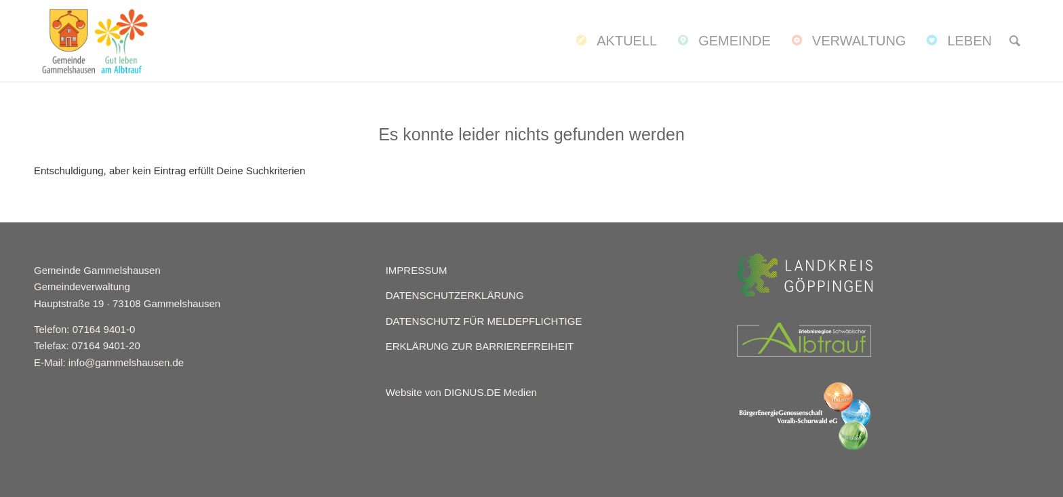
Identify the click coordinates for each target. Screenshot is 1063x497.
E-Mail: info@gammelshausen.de (109, 362)
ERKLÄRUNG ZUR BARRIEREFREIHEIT (480, 346)
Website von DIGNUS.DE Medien (461, 392)
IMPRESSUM (416, 270)
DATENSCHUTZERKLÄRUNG (455, 295)
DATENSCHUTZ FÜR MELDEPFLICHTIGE (484, 321)
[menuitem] (615, 40)
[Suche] (1015, 40)
